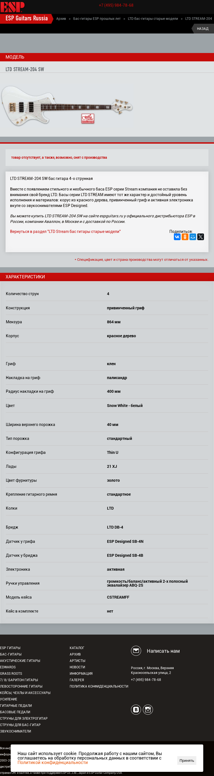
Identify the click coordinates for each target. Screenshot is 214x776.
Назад (202, 29)
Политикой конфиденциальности (53, 762)
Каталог (77, 648)
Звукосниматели (15, 731)
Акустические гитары (20, 661)
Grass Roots (11, 674)
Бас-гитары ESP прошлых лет (97, 19)
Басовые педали (15, 712)
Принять (187, 760)
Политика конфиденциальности (99, 686)
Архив (61, 19)
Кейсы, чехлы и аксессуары (25, 693)
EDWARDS (8, 667)
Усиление (8, 699)
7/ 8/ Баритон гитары (19, 680)
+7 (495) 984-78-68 (116, 5)
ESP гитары (10, 648)
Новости (77, 667)
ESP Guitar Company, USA (105, 772)
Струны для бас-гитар (20, 725)
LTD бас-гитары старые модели (153, 19)
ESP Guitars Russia (27, 19)
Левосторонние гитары (21, 686)
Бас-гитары (10, 654)
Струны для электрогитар (24, 718)
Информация (81, 674)
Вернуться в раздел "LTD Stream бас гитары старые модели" (65, 231)
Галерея (77, 680)
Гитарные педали (16, 706)
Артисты (77, 661)
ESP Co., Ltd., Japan (73, 772)
